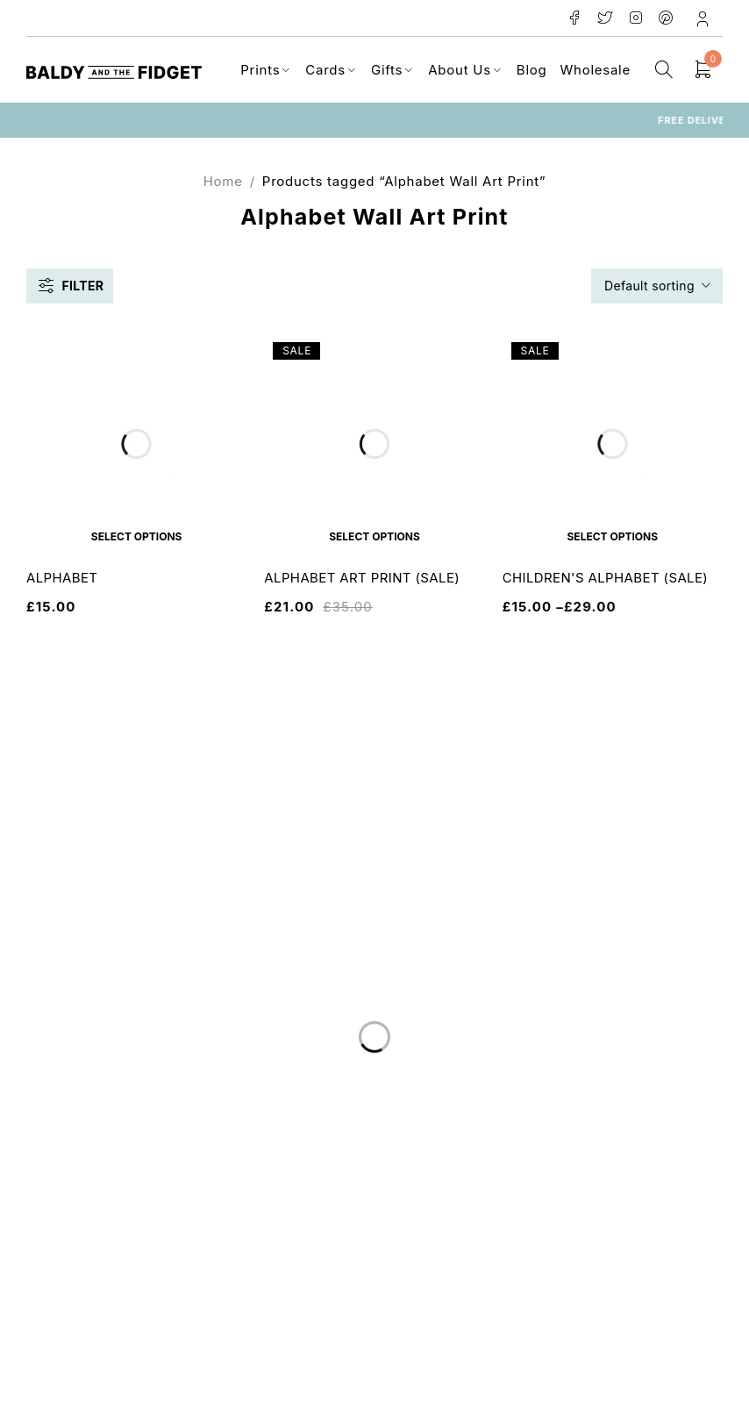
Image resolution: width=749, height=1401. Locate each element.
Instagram (636, 17)
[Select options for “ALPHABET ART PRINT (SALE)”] (374, 536)
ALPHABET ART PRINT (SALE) (362, 577)
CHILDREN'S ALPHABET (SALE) (606, 577)
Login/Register (704, 18)
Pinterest (666, 17)
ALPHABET (61, 577)
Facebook (575, 17)
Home (223, 181)
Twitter (605, 17)
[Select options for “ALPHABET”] (136, 536)
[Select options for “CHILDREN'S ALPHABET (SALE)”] (612, 536)
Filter (82, 285)
